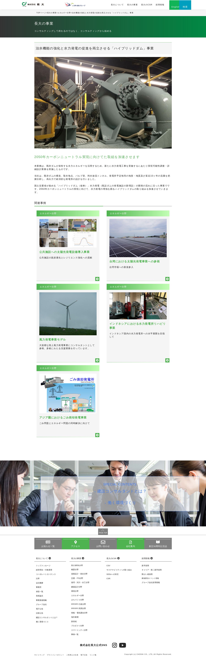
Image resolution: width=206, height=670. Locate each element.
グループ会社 (41, 616)
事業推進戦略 (41, 611)
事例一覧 (74, 646)
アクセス (75, 557)
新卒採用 (145, 577)
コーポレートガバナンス (46, 585)
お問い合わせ (103, 557)
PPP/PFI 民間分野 (78, 620)
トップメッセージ (43, 577)
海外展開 (74, 628)
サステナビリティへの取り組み (119, 581)
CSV (108, 577)
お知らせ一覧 (48, 557)
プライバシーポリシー (55, 666)
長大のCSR (136, 5)
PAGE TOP (103, 544)
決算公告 (39, 624)
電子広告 (84, 666)
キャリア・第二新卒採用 (152, 581)
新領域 (74, 633)
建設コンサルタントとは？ (122, 502)
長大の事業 (122, 5)
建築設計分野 (76, 598)
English (165, 8)
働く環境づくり (122, 514)
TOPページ (41, 14)
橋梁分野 (74, 581)
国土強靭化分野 (77, 576)
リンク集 (93, 666)
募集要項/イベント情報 (150, 589)
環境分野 (74, 602)
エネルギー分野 (64, 14)
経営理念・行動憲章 (44, 581)
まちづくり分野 (77, 611)
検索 (178, 8)
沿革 (38, 590)
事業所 (38, 598)
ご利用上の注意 (72, 666)
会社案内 (130, 557)
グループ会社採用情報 (151, 594)
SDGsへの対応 (113, 585)
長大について (108, 5)
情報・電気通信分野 (79, 624)
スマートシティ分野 (79, 641)
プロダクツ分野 (77, 637)
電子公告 (39, 620)
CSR (108, 590)
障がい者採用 (147, 585)
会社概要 (39, 594)
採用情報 (149, 5)
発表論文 (39, 607)
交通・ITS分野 (77, 589)
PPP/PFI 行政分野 (78, 615)
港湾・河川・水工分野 (80, 594)
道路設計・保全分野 (79, 585)
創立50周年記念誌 (158, 557)
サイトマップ (39, 666)
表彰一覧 (39, 603)
